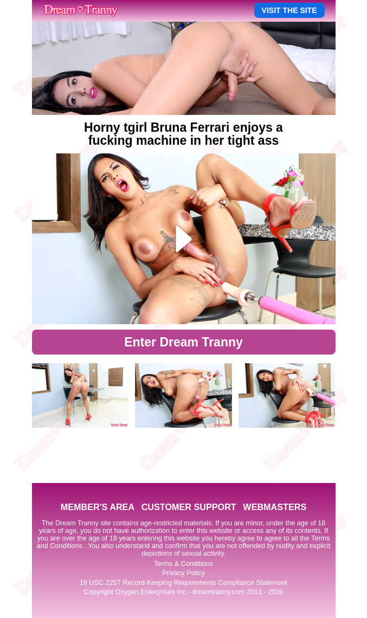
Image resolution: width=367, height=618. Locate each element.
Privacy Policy (183, 573)
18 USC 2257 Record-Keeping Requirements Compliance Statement (183, 583)
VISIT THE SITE (289, 10)
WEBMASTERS (274, 507)
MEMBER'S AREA (97, 507)
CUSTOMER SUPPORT (188, 507)
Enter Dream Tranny (183, 342)
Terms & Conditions (183, 564)
